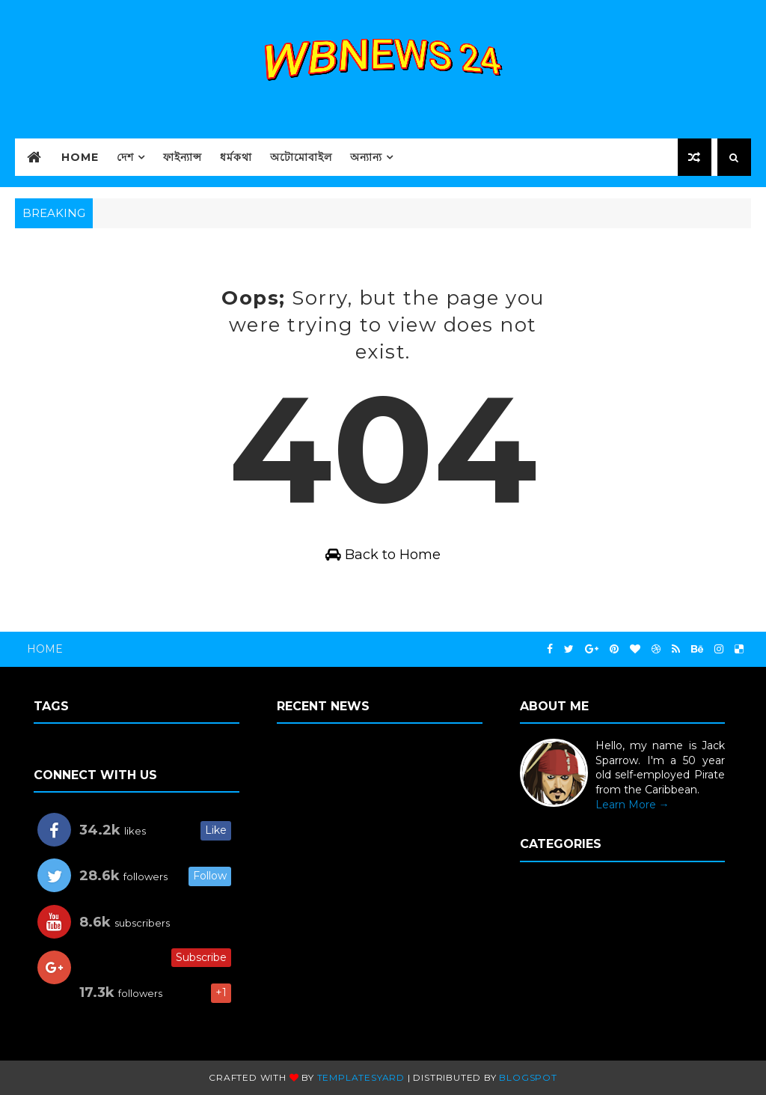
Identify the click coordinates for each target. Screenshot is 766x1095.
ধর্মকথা (236, 157)
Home (45, 649)
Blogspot (528, 1077)
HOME (80, 157)
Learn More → (632, 804)
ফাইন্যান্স (182, 157)
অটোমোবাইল (301, 157)
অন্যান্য (366, 157)
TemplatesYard (361, 1077)
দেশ (125, 157)
